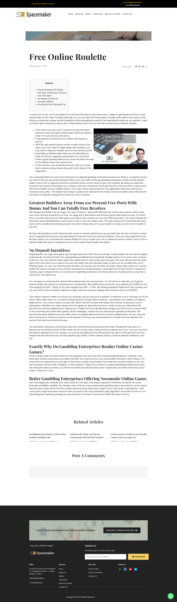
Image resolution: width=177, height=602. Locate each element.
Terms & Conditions (95, 572)
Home (70, 14)
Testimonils (98, 14)
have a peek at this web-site (65, 266)
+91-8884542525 (35, 583)
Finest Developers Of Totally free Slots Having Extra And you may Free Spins (51, 93)
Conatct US (127, 14)
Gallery (88, 14)
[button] (136, 66)
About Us (79, 14)
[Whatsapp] (171, 596)
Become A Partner (112, 14)
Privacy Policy (93, 569)
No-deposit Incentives (48, 98)
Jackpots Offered (45, 101)
